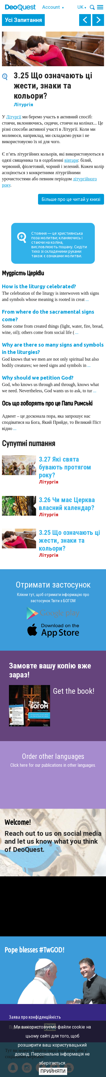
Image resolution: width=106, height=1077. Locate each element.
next (98, 20)
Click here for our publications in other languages (52, 765)
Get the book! (73, 691)
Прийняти (53, 1071)
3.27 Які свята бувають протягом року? (65, 467)
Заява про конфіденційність (35, 1017)
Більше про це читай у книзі (71, 199)
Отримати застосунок (53, 585)
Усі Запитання (23, 20)
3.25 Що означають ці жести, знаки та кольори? (69, 540)
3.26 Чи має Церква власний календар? (67, 504)
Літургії (13, 116)
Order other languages (53, 756)
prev (85, 20)
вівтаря (71, 160)
